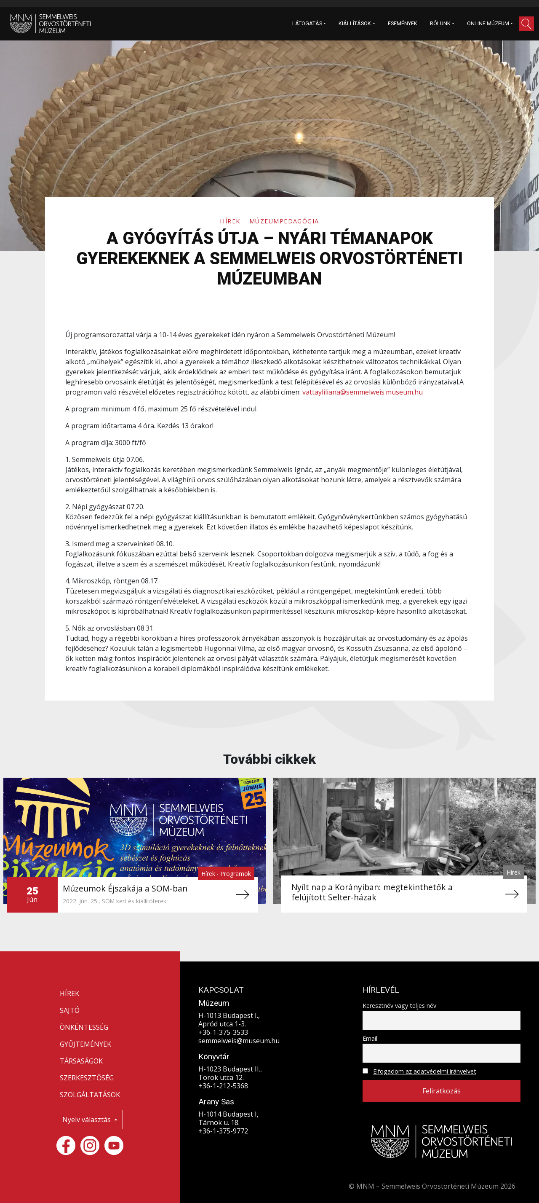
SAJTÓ (70, 1010)
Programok (235, 874)
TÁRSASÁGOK (81, 1061)
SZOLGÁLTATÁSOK (90, 1094)
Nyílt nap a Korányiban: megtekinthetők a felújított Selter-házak (372, 892)
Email (370, 1038)
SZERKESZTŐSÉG (87, 1077)
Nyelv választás (87, 1119)
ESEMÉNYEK (402, 23)
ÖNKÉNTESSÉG (84, 1027)
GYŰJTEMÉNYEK (85, 1044)
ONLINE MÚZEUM (488, 23)
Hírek (231, 221)
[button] (526, 23)
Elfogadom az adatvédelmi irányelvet (424, 1071)
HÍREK (69, 993)
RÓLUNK (440, 23)
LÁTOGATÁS (307, 23)
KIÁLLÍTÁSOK (355, 23)
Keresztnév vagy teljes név (399, 1006)
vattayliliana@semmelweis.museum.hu (362, 392)
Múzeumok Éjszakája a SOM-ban (125, 888)
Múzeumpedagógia (284, 221)
